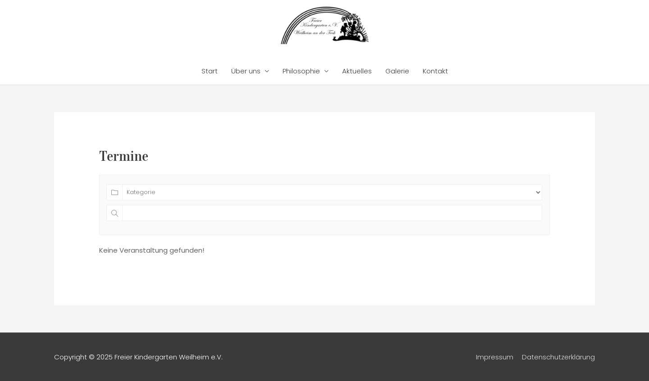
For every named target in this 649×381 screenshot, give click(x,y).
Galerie (397, 71)
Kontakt (435, 71)
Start (209, 71)
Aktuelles (357, 71)
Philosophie (301, 71)
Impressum (494, 357)
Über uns (246, 71)
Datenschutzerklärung (558, 357)
